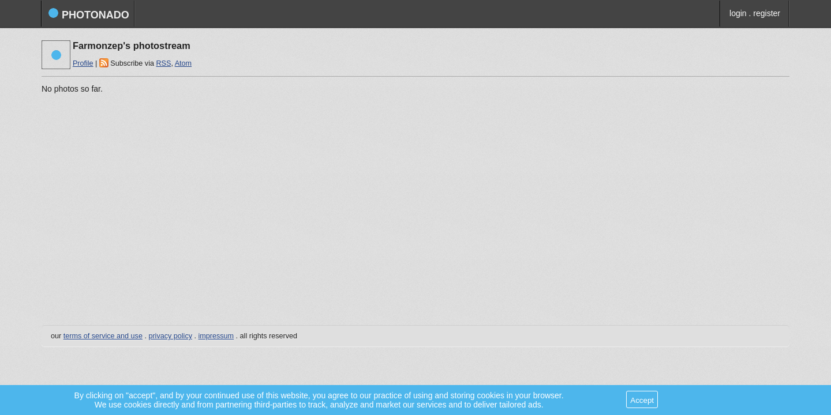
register (766, 13)
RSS (163, 63)
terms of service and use (103, 336)
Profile (83, 63)
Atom (183, 63)
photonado (88, 14)
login (738, 13)
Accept (642, 400)
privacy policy (170, 336)
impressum (216, 336)
